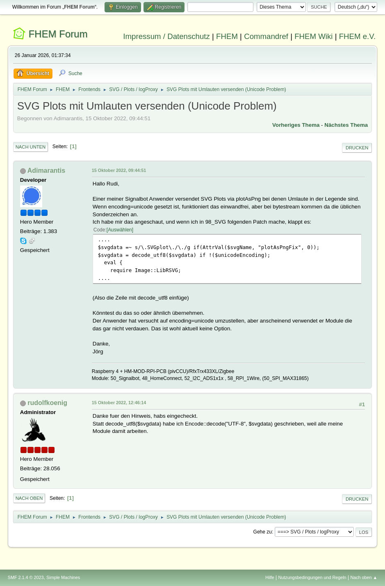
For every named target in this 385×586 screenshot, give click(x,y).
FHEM (227, 36)
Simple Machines (63, 577)
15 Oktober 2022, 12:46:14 (119, 402)
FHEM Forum (57, 33)
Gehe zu (262, 532)
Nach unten (31, 146)
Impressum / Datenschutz (166, 36)
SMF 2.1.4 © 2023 (26, 577)
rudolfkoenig (47, 402)
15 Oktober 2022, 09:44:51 (119, 170)
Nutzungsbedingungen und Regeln (312, 577)
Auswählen (120, 230)
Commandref (266, 36)
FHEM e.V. (357, 36)
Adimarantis (46, 170)
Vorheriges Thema (295, 125)
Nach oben (29, 498)
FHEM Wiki (313, 36)
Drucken (357, 147)
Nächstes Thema (346, 125)
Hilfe (269, 577)
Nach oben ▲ (363, 577)
